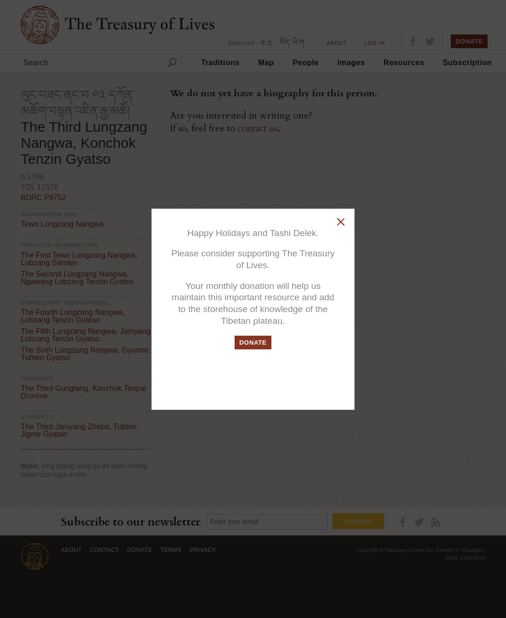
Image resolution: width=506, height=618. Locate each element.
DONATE (253, 342)
